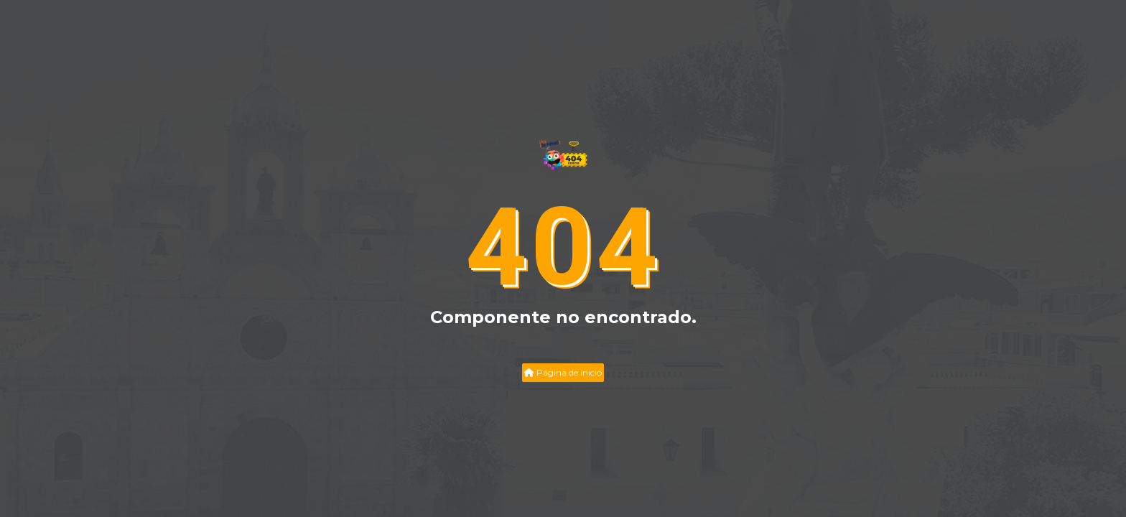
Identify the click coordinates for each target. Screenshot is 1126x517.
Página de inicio (563, 372)
